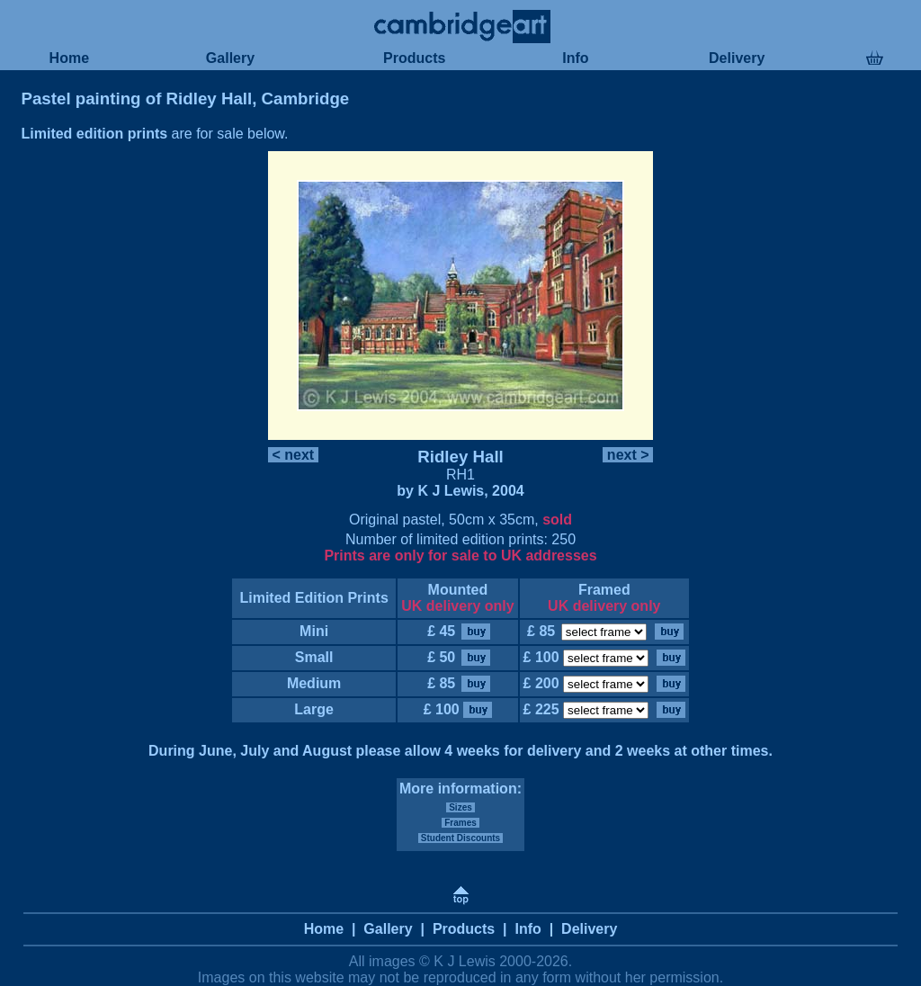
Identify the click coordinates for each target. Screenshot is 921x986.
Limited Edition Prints (314, 597)
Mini (314, 631)
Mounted (458, 589)
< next (293, 454)
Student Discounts (460, 838)
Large (314, 709)
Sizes (460, 807)
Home (69, 58)
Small (314, 657)
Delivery (737, 58)
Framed (604, 589)
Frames (460, 823)
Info (576, 58)
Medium (313, 683)
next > (628, 454)
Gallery (229, 58)
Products (415, 58)
